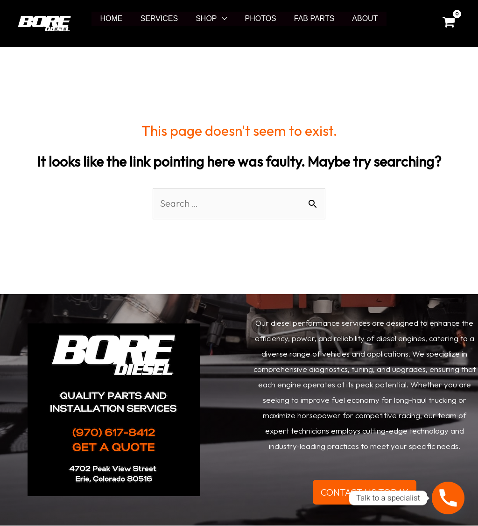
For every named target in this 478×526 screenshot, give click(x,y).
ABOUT (358, 18)
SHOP (207, 18)
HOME (118, 18)
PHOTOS (259, 18)
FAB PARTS (310, 18)
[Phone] (448, 498)
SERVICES (164, 18)
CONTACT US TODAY (364, 492)
